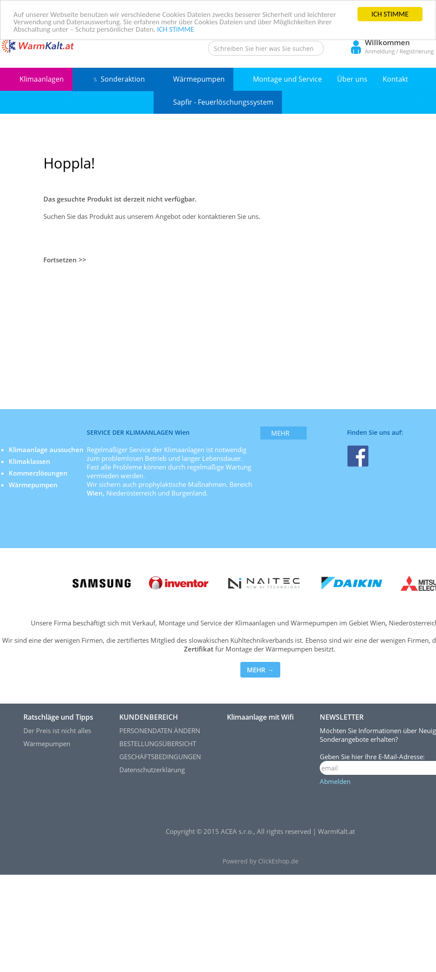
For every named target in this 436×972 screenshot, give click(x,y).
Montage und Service (287, 79)
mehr (280, 433)
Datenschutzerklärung (152, 769)
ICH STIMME (389, 14)
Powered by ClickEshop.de (260, 861)
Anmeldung (380, 51)
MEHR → (260, 669)
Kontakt (395, 79)
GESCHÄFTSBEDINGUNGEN (160, 756)
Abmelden (335, 781)
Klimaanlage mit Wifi (260, 717)
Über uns (352, 79)
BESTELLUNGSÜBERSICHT (157, 743)
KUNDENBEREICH (148, 717)
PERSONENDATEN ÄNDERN (159, 730)
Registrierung (417, 51)
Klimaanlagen (42, 79)
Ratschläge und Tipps (58, 717)
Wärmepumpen (199, 79)
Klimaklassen (30, 461)
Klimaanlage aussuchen (47, 449)
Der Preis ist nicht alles (57, 730)
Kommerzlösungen (38, 473)
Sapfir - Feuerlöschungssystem (223, 102)
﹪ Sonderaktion (118, 79)
